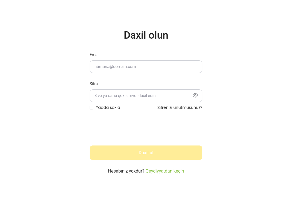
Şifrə (94, 83)
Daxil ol (146, 152)
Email (94, 54)
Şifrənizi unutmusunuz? (180, 107)
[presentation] (132, 130)
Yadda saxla (108, 107)
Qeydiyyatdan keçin (164, 171)
